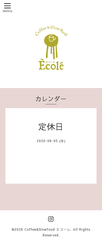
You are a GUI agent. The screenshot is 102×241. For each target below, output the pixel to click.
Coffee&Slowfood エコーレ (47, 229)
